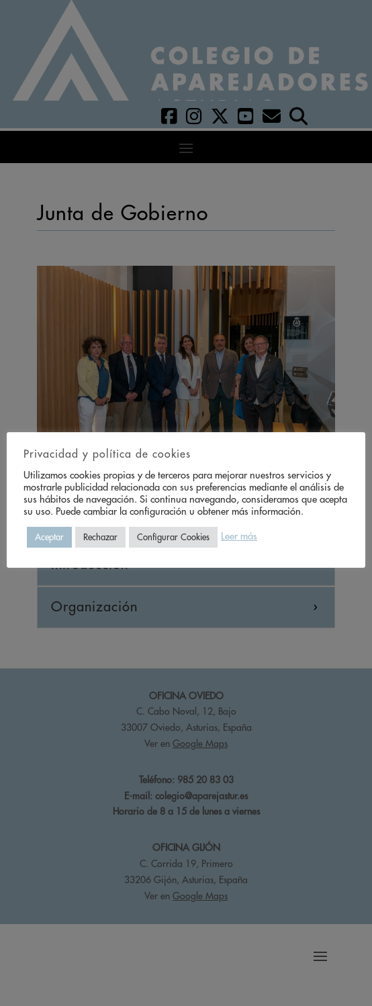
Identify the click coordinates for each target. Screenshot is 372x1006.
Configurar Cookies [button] (173, 537)
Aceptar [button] (49, 537)
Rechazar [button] (100, 537)
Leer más (239, 537)
